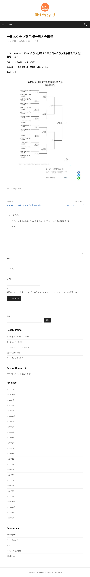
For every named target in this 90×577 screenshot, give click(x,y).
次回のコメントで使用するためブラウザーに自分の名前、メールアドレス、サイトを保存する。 (42, 292)
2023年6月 (11, 438)
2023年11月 (11, 416)
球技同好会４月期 (13, 353)
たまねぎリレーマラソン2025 (18, 337)
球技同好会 (11, 556)
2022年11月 (11, 459)
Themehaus (58, 572)
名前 (9, 259)
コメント (11, 226)
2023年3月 (11, 448)
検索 (8, 316)
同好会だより (44, 15)
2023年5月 (11, 443)
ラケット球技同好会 (14, 551)
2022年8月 (11, 470)
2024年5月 (11, 400)
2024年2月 (11, 411)
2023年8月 (11, 427)
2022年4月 (11, 491)
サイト (9, 279)
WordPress (40, 572)
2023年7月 (11, 432)
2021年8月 (11, 518)
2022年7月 (11, 475)
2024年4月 (11, 405)
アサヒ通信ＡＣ (12, 540)
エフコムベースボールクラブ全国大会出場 (24, 205)
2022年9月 (11, 464)
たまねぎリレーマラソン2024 (18, 347)
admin (22, 41)
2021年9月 (11, 512)
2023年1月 (11, 454)
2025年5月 (11, 389)
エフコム (10, 545)
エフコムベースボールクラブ (71, 205)
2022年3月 (11, 496)
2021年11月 (11, 507)
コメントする (33, 41)
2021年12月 (11, 502)
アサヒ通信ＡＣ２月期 (15, 358)
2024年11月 (11, 395)
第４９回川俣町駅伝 (14, 342)
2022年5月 (11, 486)
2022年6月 (11, 480)
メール (10, 269)
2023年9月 (11, 422)
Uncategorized (15, 189)
